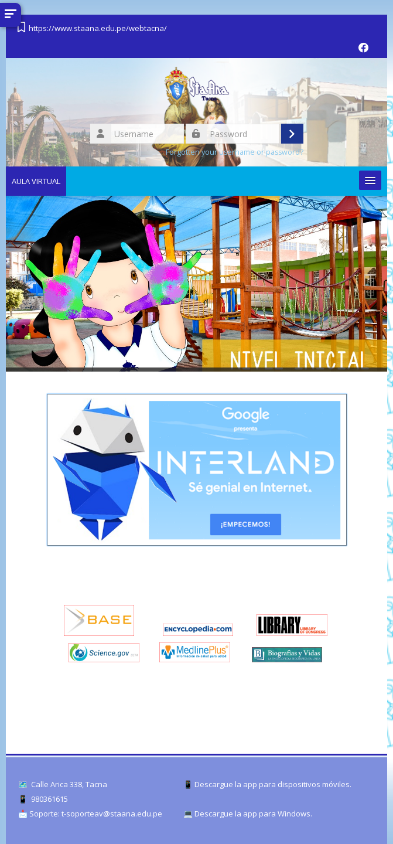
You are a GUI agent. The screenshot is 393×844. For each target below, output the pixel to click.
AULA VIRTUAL (36, 181)
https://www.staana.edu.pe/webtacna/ (98, 28)
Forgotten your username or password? (234, 152)
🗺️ (23, 784)
